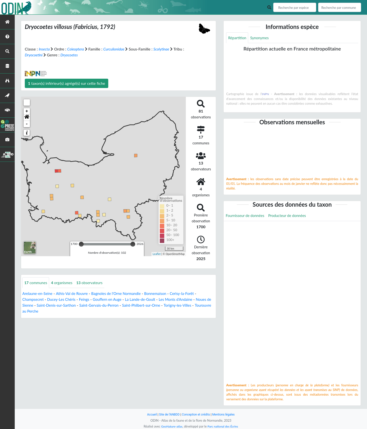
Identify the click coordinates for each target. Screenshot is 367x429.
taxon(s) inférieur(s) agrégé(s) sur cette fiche (66, 83)
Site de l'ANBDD (168, 414)
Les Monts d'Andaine (184, 299)
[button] (27, 117)
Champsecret (33, 299)
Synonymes (261, 38)
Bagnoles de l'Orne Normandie (121, 293)
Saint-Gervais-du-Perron (121, 305)
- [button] (27, 124)
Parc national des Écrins (223, 426)
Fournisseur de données (246, 216)
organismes (64, 282)
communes (36, 282)
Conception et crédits (196, 414)
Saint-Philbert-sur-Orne (165, 305)
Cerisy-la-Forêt (191, 293)
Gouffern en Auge (111, 299)
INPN (265, 94)
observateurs (93, 282)
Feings (87, 299)
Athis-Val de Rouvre (75, 293)
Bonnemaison (163, 293)
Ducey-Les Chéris (63, 299)
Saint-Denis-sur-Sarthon (75, 305)
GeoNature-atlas (171, 426)
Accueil (150, 414)
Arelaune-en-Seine (38, 293)
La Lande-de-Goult (147, 299)
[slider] (81, 244)
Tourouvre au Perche (52, 311)
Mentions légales (225, 414)
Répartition (237, 38)
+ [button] (27, 111)
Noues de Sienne (36, 305)
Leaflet (157, 253)
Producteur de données (291, 216)
